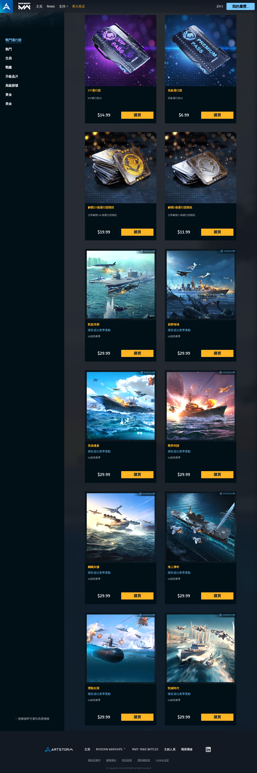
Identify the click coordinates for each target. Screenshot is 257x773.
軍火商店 (78, 6)
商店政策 (127, 760)
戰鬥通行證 (13, 40)
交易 (8, 58)
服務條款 (111, 760)
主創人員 (169, 749)
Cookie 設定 (162, 760)
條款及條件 (94, 760)
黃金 (8, 95)
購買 (137, 115)
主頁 (39, 6)
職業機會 (187, 749)
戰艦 (8, 67)
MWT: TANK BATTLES (145, 749)
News (51, 6)
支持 (63, 6)
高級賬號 (11, 86)
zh (218, 6)
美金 (8, 104)
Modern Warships (111, 749)
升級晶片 (11, 76)
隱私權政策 (144, 760)
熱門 (8, 49)
